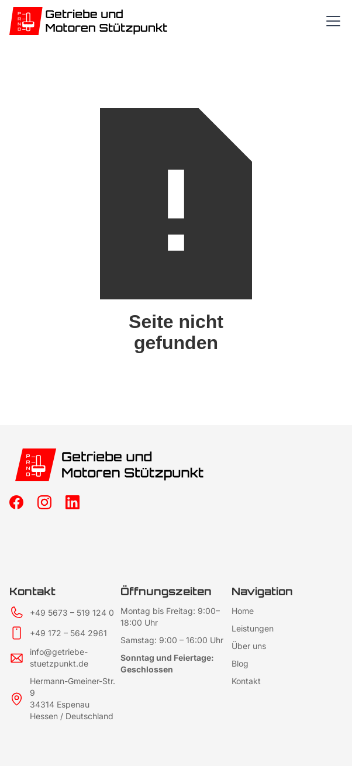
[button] (331, 21)
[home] (97, 21)
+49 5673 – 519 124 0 (72, 612)
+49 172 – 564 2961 (68, 633)
